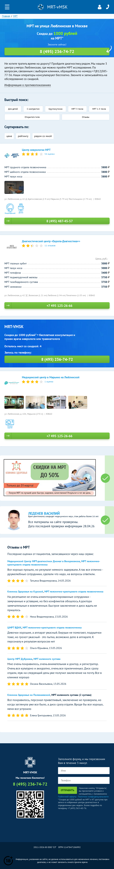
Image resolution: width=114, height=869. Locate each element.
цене (9, 136)
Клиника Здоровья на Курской (25, 591)
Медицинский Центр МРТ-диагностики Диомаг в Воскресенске (43, 561)
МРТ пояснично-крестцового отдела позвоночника (73, 591)
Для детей (13, 108)
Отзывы (85, 117)
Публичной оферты (67, 796)
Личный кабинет (100, 7)
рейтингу (23, 136)
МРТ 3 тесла (77, 108)
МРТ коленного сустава (47, 659)
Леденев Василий (44, 513)
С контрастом (33, 108)
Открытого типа (32, 117)
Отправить (67, 790)
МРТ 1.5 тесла (99, 108)
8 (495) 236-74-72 (108, 7)
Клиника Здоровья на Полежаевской (28, 695)
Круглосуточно (55, 108)
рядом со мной (43, 136)
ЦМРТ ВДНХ (14, 627)
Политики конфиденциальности (93, 796)
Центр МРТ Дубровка (19, 659)
